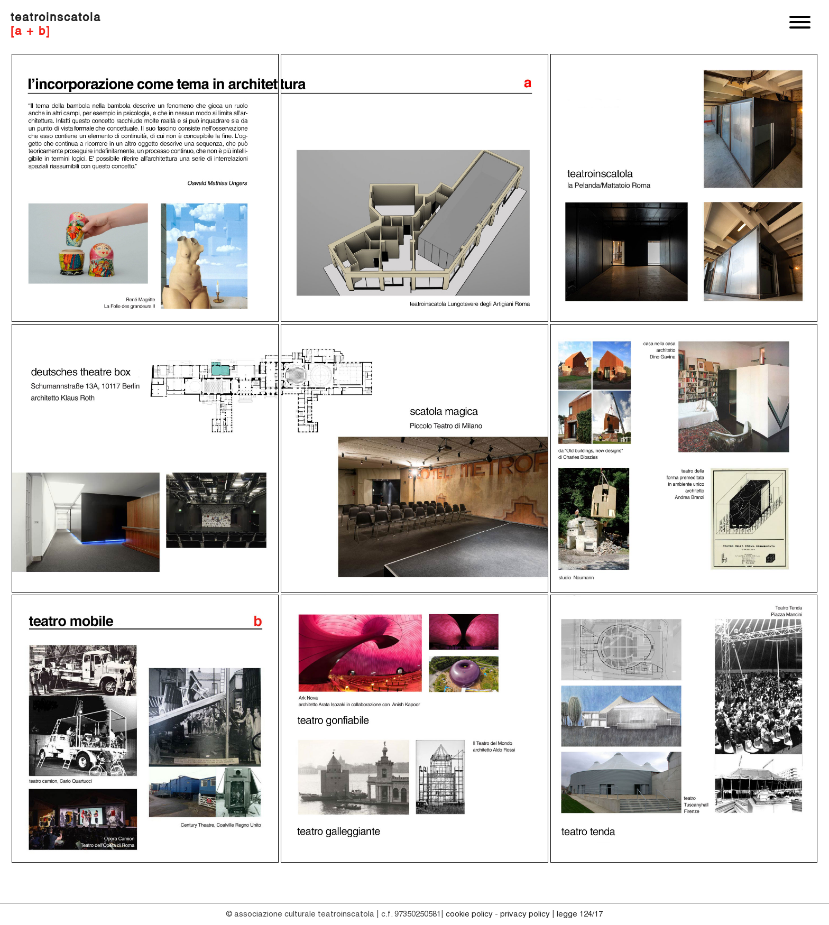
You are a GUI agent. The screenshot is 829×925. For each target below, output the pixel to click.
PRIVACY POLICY (525, 914)
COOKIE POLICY (469, 914)
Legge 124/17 (580, 914)
